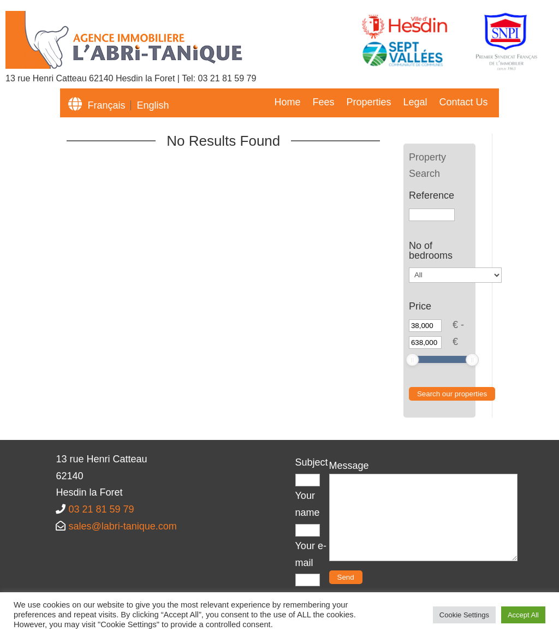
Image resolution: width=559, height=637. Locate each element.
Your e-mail (310, 562)
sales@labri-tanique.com (122, 526)
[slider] (412, 359)
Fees (323, 103)
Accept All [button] (523, 615)
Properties (368, 103)
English (152, 105)
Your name (307, 512)
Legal (415, 103)
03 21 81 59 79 (227, 78)
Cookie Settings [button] (464, 615)
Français (106, 105)
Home (287, 103)
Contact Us (463, 103)
